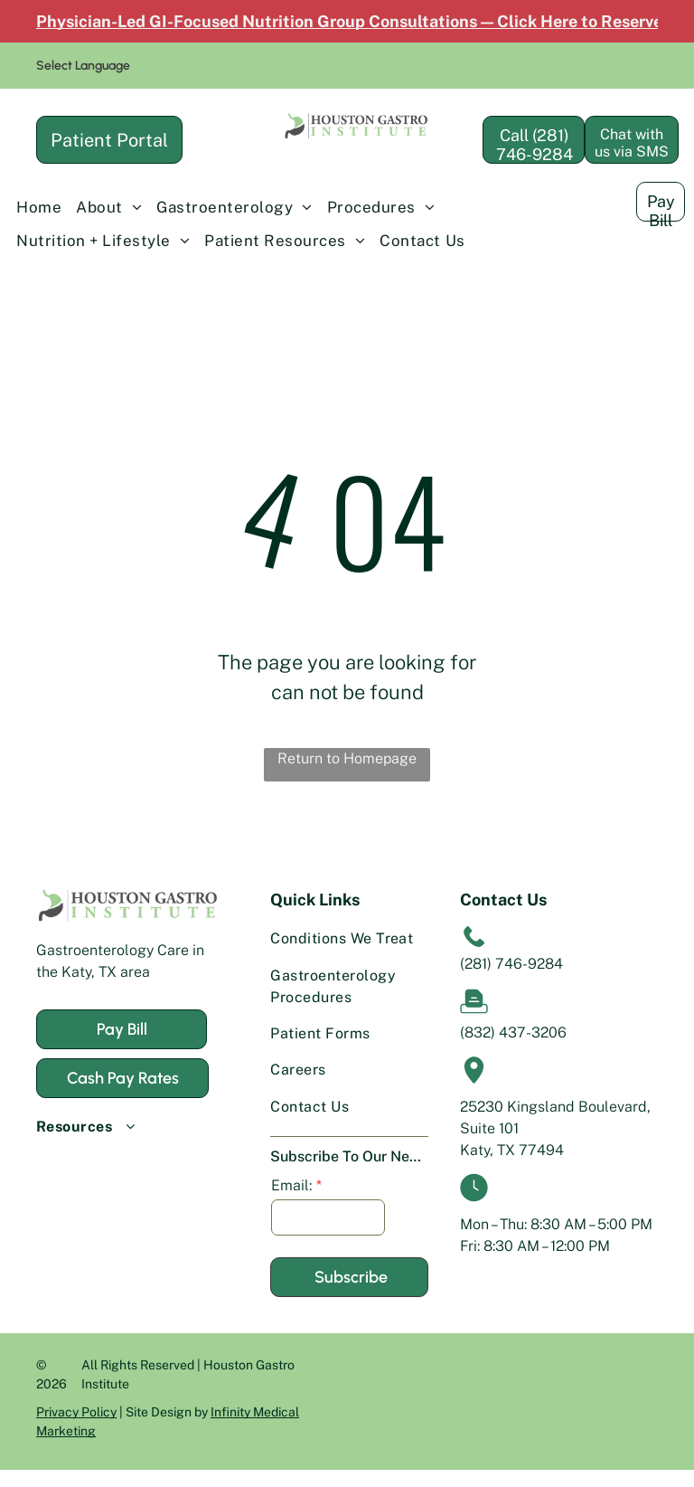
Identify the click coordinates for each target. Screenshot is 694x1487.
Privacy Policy (76, 1412)
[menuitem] (39, 208)
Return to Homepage (347, 758)
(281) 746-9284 (511, 963)
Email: (291, 1185)
